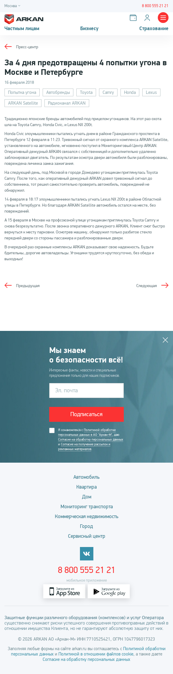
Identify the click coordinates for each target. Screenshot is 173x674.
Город (86, 526)
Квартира (86, 487)
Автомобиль (86, 477)
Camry (108, 92)
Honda (130, 92)
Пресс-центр (27, 46)
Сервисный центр (86, 536)
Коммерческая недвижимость (86, 516)
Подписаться (86, 414)
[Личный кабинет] (148, 18)
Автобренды (58, 92)
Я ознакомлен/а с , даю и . (90, 439)
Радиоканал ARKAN (67, 103)
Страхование (154, 28)
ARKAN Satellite (23, 103)
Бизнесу (89, 28)
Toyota (86, 92)
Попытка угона (22, 92)
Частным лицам (21, 28)
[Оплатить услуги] (134, 18)
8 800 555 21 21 (86, 569)
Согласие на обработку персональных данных (90, 439)
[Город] (13, 6)
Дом (86, 497)
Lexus (151, 92)
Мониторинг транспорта (87, 506)
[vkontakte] (86, 553)
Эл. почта (66, 390)
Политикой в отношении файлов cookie (95, 654)
